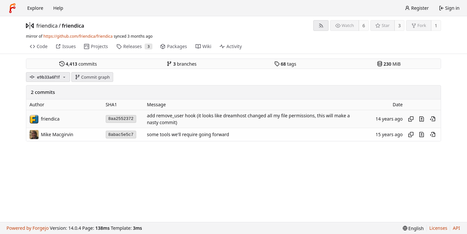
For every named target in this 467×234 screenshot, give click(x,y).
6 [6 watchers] (364, 25)
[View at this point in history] (432, 119)
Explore (35, 8)
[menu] (413, 228)
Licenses (438, 228)
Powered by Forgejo (27, 228)
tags (285, 64)
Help (58, 8)
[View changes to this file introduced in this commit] (421, 119)
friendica (47, 25)
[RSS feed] (321, 25)
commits (78, 64)
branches (182, 64)
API (456, 228)
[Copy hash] (411, 119)
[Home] (12, 8)
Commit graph (92, 77)
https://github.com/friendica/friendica (78, 36)
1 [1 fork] (436, 25)
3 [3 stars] (399, 25)
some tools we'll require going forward (188, 135)
